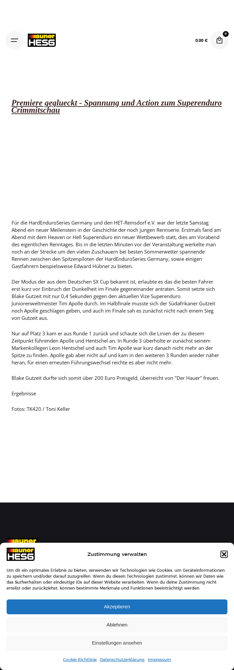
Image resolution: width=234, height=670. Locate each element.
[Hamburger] (14, 40)
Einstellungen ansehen (117, 643)
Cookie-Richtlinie (80, 659)
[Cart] (219, 40)
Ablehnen (117, 624)
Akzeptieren (117, 606)
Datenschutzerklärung (122, 659)
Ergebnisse (24, 393)
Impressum (159, 659)
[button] (224, 554)
